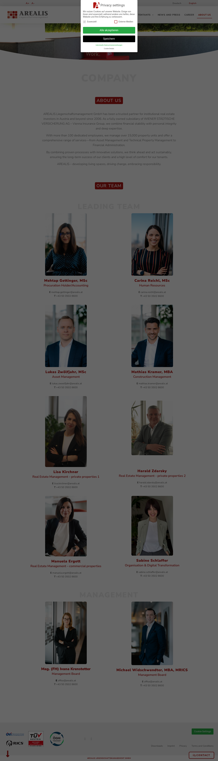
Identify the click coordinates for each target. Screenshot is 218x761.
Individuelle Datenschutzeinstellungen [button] (109, 45)
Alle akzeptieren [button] (109, 30)
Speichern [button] (109, 38)
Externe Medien (123, 21)
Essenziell (90, 21)
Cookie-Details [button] (109, 49)
